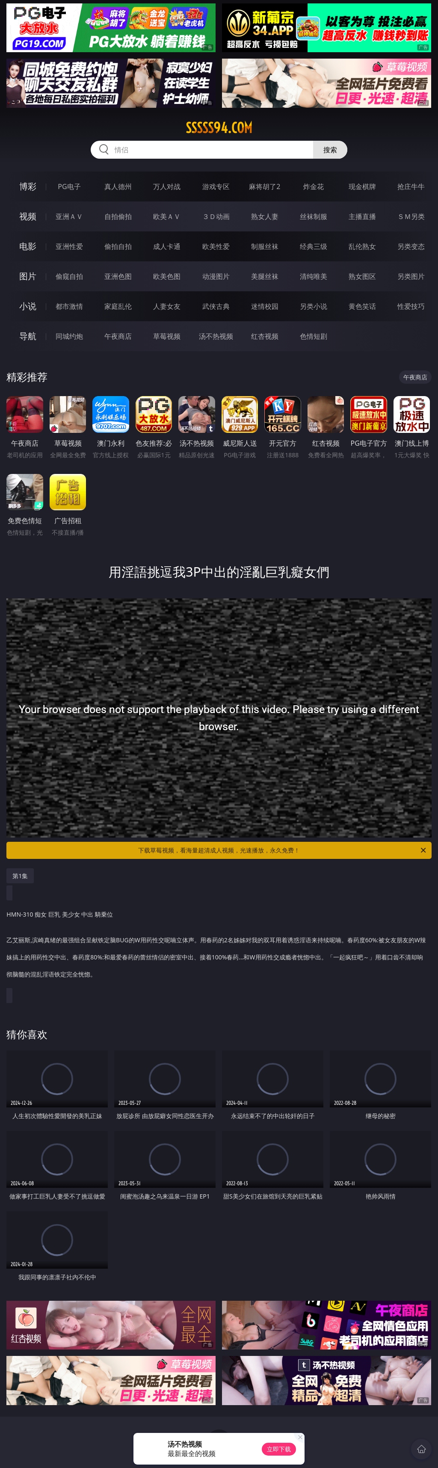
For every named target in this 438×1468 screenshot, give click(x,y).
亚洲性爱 (69, 246)
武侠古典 (216, 306)
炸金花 (313, 186)
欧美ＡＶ (167, 216)
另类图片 (411, 276)
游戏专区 (216, 186)
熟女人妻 (264, 216)
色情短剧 (313, 336)
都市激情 (69, 306)
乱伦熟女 (362, 246)
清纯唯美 (313, 276)
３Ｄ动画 (216, 216)
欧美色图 (167, 276)
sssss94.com (219, 127)
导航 (27, 336)
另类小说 (313, 306)
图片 (27, 276)
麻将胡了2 (264, 186)
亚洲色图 (118, 276)
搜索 (330, 149)
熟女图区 (362, 276)
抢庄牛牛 (411, 186)
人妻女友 (167, 306)
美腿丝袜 (264, 276)
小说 (27, 306)
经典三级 (313, 246)
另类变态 (411, 246)
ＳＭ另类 (411, 216)
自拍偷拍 (118, 216)
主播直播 (362, 216)
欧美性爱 (216, 246)
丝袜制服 (313, 216)
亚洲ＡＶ (69, 216)
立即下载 (279, 1449)
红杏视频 (264, 336)
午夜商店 (118, 336)
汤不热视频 (216, 336)
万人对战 (167, 186)
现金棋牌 (362, 186)
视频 (27, 216)
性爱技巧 (411, 306)
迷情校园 (264, 306)
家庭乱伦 (118, 306)
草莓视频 (167, 336)
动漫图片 (216, 276)
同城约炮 (69, 336)
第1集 (20, 876)
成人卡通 (167, 246)
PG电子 (69, 186)
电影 (27, 246)
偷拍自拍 (118, 246)
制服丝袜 (264, 246)
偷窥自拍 (69, 276)
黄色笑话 (362, 306)
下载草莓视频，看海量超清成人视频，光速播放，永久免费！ (282, 850)
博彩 (27, 186)
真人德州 (118, 186)
